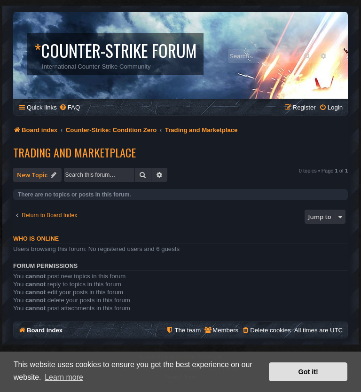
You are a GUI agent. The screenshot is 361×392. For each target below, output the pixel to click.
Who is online (36, 238)
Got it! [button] (308, 372)
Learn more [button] (64, 377)
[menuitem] (69, 107)
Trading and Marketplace (74, 152)
